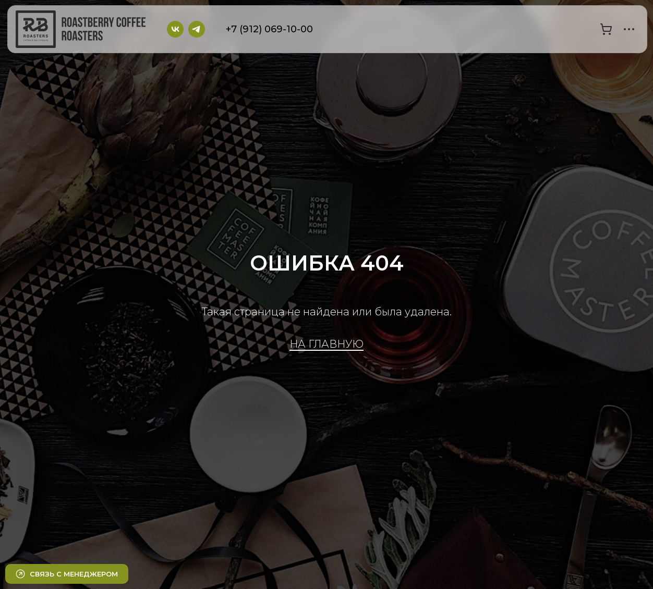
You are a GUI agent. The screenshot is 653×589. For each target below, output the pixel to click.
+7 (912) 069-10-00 (269, 29)
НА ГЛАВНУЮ (326, 344)
